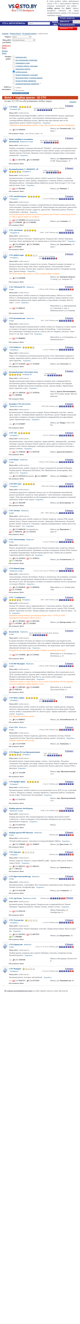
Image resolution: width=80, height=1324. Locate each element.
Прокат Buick (5, 52)
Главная (5, 33)
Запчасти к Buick (6, 46)
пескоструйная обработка (25, 81)
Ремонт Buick (15, 33)
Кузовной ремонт (67, 25)
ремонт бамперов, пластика (26, 75)
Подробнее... (47, 123)
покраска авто (21, 57)
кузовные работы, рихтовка (26, 66)
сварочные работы (22, 69)
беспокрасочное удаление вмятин (29, 78)
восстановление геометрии (26, 60)
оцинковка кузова (22, 63)
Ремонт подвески (67, 18)
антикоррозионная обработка (27, 84)
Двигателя (64, 21)
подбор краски (21, 72)
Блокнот (73, 102)
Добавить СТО (66, 28)
